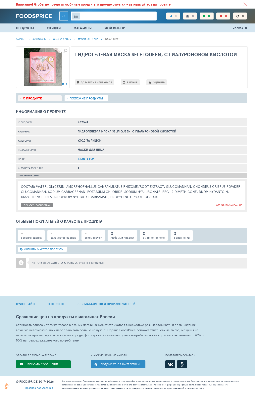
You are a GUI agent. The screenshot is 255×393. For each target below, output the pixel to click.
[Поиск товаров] (114, 16)
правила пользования (39, 388)
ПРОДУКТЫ (25, 27)
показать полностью (37, 205)
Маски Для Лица (88, 38)
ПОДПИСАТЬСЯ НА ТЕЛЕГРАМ (120, 364)
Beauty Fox (86, 159)
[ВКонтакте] (170, 364)
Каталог (21, 38)
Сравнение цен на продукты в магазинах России (65, 316)
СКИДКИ (54, 27)
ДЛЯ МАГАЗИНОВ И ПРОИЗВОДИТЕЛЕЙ (106, 303)
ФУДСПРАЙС (25, 303)
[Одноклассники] (182, 364)
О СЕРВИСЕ (56, 303)
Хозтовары (39, 38)
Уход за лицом (62, 38)
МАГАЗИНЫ (83, 27)
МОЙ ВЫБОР (114, 27)
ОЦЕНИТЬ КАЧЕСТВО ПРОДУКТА (41, 249)
